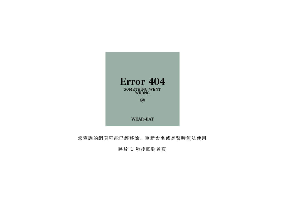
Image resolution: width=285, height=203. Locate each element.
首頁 (161, 149)
